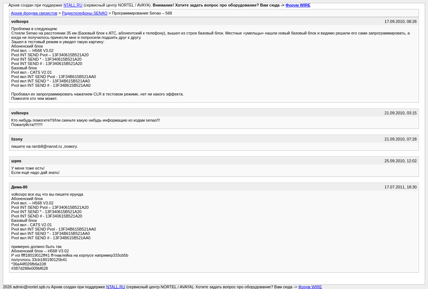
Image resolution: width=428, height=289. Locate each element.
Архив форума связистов (34, 13)
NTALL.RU (73, 5)
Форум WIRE (297, 5)
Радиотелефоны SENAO (84, 13)
